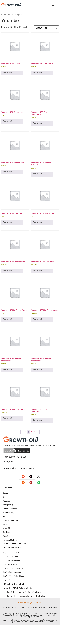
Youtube (11, 15)
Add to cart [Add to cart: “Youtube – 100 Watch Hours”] (7, 172)
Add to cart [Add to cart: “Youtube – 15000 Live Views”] (7, 418)
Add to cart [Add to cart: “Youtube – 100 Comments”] (7, 121)
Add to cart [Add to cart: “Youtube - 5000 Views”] (7, 73)
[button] (53, 5)
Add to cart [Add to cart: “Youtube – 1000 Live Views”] (7, 222)
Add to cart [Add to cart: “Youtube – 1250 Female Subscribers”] (7, 370)
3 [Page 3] (31, 432)
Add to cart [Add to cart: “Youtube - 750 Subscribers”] (37, 73)
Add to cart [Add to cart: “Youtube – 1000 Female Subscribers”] (37, 174)
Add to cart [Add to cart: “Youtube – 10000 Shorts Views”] (7, 319)
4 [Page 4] (34, 432)
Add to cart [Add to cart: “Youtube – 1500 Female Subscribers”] (37, 370)
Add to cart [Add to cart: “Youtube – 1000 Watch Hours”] (7, 271)
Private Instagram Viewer (30, 602)
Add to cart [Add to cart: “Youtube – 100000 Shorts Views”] (37, 319)
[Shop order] (46, 27)
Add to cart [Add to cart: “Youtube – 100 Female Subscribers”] (37, 123)
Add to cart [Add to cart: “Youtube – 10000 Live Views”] (37, 271)
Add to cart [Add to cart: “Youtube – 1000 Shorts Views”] (37, 222)
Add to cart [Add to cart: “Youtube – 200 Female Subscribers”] (37, 420)
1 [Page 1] (25, 432)
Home (3, 15)
